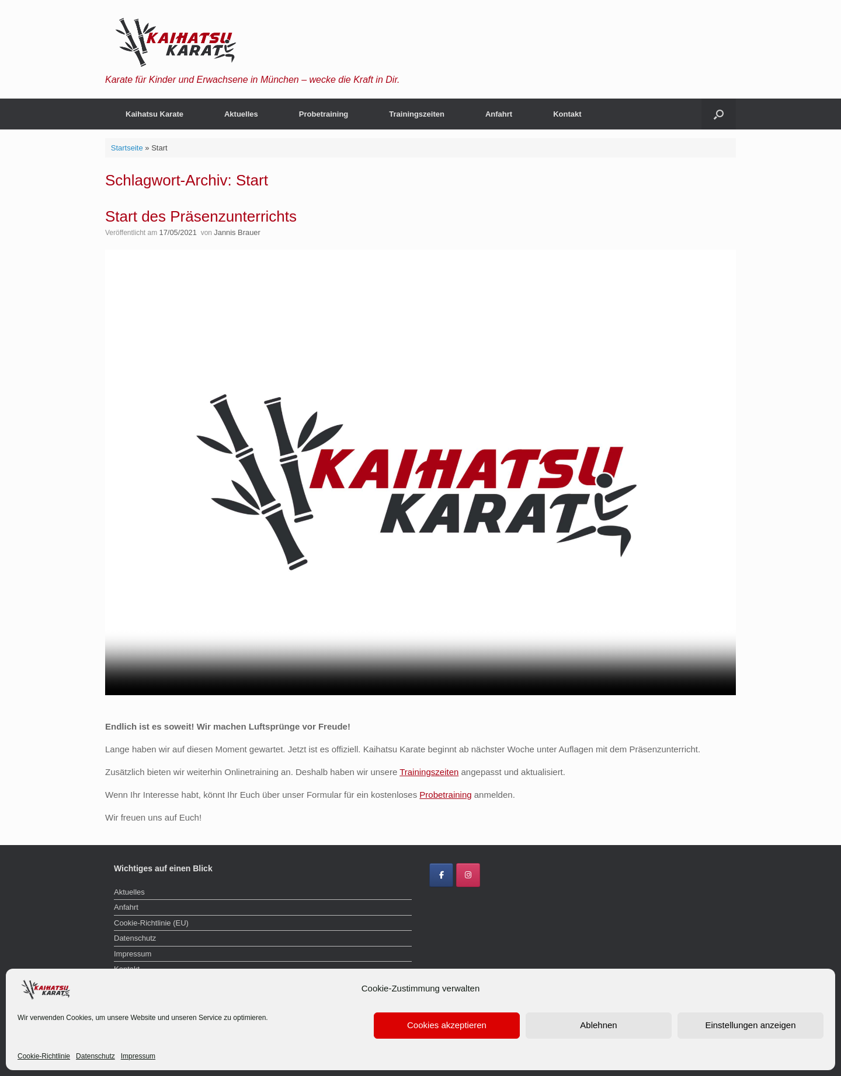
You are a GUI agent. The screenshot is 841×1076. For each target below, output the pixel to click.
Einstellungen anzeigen (750, 1025)
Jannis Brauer (233, 232)
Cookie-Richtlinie (44, 1056)
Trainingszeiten (416, 114)
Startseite (127, 147)
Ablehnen (598, 1025)
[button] (718, 114)
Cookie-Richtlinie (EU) (151, 921)
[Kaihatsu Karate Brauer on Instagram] (468, 874)
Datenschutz (95, 1056)
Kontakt (567, 114)
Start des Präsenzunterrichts (201, 216)
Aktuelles (241, 114)
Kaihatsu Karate (154, 114)
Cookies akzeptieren (446, 1025)
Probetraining (324, 114)
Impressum (138, 1056)
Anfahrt (498, 114)
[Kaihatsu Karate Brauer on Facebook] (441, 874)
